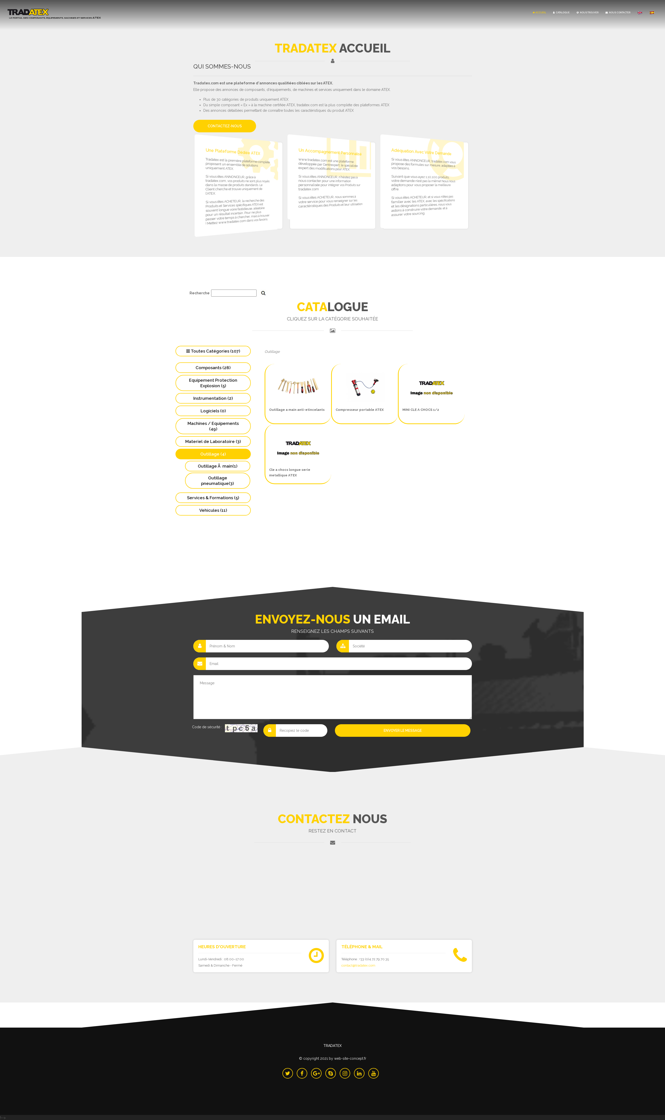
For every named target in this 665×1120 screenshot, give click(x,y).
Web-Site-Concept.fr (350, 1058)
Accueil (539, 12)
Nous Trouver (587, 12)
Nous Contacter (618, 12)
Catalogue (561, 12)
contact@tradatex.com (358, 965)
